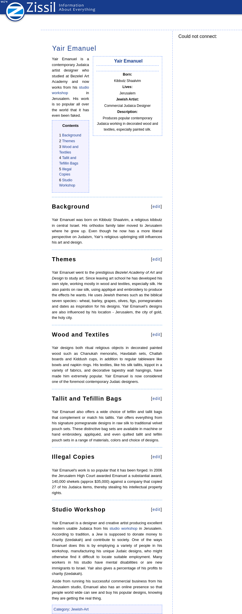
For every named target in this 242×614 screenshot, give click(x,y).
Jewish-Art (80, 609)
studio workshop (123, 528)
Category (61, 609)
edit (157, 206)
